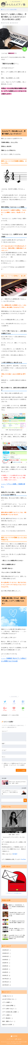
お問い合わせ (18, 1039)
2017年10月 (6, 985)
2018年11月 (6, 953)
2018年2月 (6, 972)
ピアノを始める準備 (13, 715)
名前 (3, 743)
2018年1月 (6, 975)
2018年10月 (6, 956)
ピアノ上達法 (7, 1015)
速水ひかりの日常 (8, 1025)
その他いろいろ (7, 996)
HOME (14, 1036)
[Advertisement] (14, 111)
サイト (3, 757)
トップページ (10, 1039)
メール (4, 750)
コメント (4, 731)
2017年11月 (6, 982)
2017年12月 (6, 979)
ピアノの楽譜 (7, 1002)
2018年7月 (6, 963)
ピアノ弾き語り (7, 1018)
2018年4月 (6, 966)
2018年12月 (6, 950)
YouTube (23, 859)
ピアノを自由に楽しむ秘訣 (10, 1012)
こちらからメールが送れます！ (14, 893)
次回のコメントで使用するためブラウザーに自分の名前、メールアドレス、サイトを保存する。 (15, 765)
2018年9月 (6, 960)
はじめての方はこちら (9, 999)
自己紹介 (15, 854)
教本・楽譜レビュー (8, 1021)
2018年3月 (6, 969)
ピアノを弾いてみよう (9, 1009)
